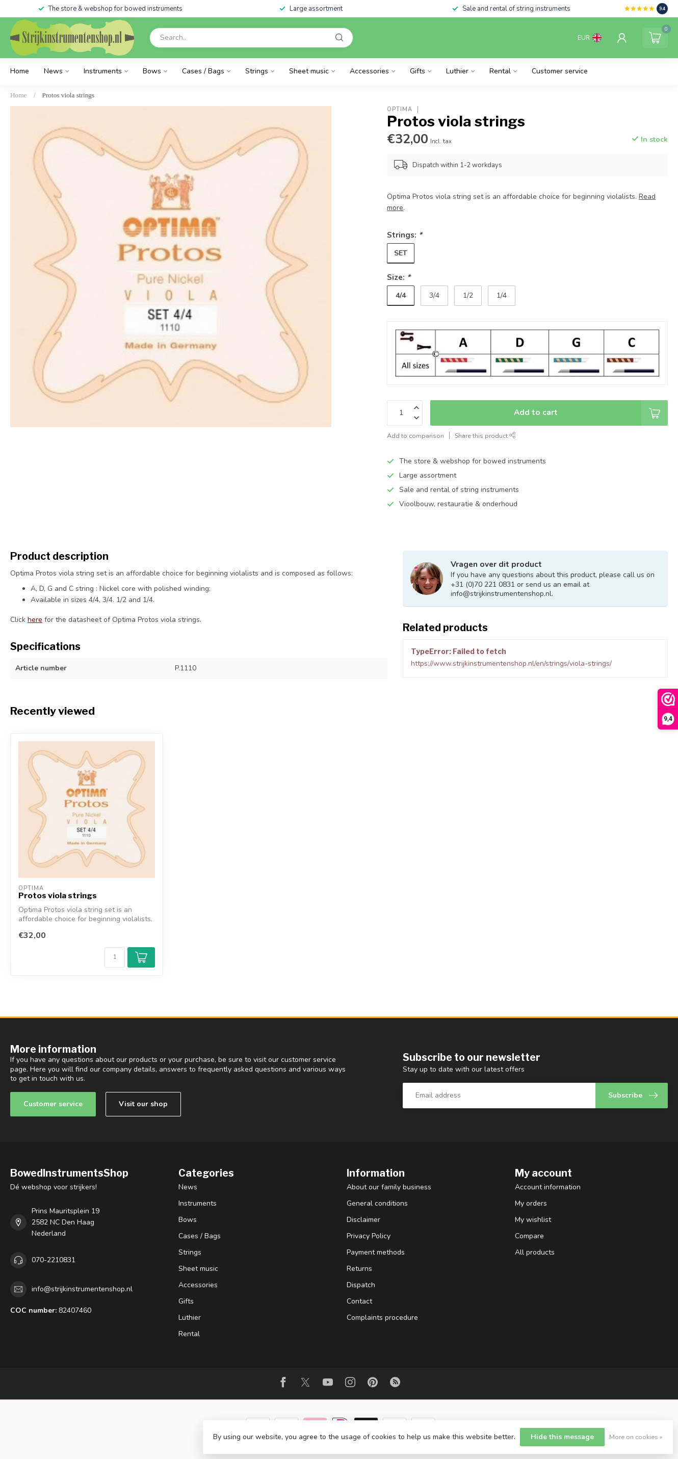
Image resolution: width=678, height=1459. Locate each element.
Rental (500, 71)
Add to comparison (415, 435)
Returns (359, 1268)
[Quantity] (115, 957)
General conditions (377, 1203)
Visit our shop (143, 1104)
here (35, 619)
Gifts (417, 71)
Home (19, 71)
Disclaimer (363, 1219)
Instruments (103, 71)
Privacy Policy (368, 1236)
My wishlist (533, 1219)
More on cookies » (636, 1436)
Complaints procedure (382, 1317)
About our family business (389, 1187)
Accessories (369, 71)
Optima (399, 109)
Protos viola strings (68, 95)
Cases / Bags (203, 71)
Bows (152, 71)
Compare (529, 1236)
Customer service (560, 71)
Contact (359, 1301)
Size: (398, 277)
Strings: (404, 234)
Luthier (457, 71)
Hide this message (562, 1437)
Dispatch (361, 1285)
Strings (256, 71)
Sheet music (309, 71)
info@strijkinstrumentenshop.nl (82, 1289)
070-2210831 (53, 1260)
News (53, 71)
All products (535, 1252)
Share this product (485, 435)
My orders (531, 1203)
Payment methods (376, 1252)
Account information (548, 1187)
